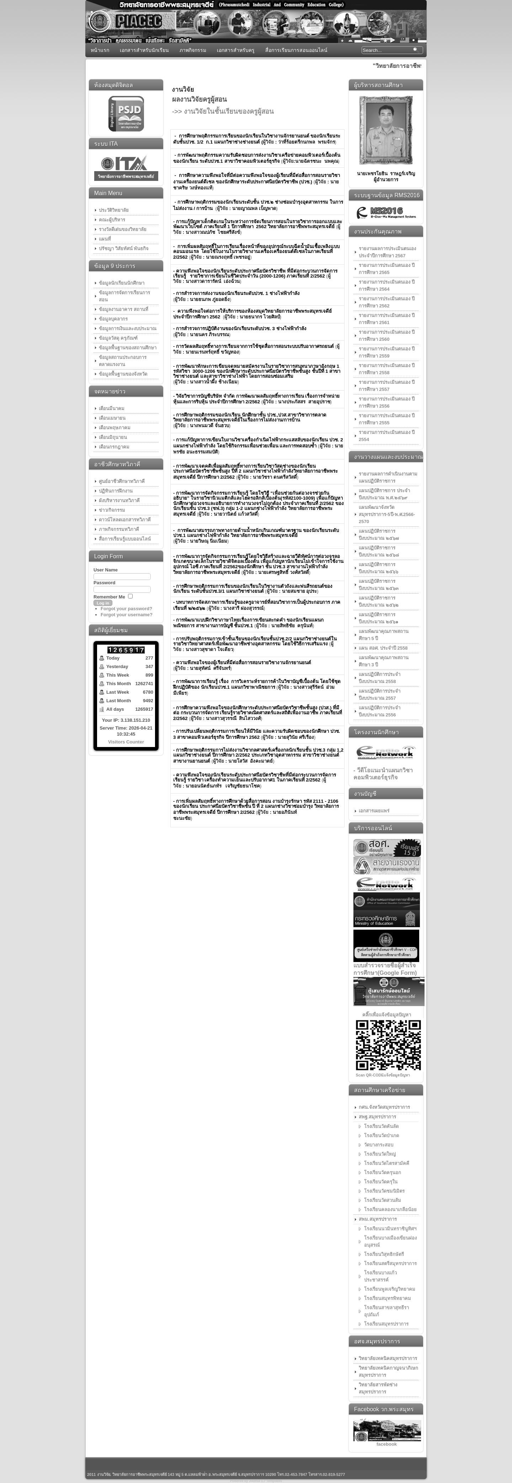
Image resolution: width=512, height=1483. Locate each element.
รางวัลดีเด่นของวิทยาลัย (122, 229)
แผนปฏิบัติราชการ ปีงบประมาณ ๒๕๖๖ (378, 568)
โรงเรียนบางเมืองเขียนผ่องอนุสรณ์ (390, 1241)
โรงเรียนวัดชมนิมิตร (384, 1191)
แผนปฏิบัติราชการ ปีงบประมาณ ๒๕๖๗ (379, 534)
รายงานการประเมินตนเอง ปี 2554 (387, 436)
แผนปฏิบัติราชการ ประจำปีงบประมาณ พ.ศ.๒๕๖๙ (384, 494)
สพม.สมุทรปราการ (378, 1219)
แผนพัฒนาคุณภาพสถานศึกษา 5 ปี (384, 635)
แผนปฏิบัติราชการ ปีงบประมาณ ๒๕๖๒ (379, 601)
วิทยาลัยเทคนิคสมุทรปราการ (388, 1358)
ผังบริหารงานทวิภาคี (119, 500)
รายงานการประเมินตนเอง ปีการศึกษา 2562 (387, 302)
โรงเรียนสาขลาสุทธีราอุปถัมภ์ (386, 1311)
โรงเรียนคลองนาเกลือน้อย (390, 1209)
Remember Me (109, 597)
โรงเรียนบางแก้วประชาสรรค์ (380, 1276)
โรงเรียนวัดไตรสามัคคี (386, 1163)
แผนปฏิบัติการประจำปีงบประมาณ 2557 (379, 694)
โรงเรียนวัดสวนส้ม (382, 1200)
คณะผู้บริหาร (112, 219)
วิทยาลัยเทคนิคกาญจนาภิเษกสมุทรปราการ (388, 1371)
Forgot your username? (127, 614)
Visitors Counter (126, 742)
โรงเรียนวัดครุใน (381, 1181)
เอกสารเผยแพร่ (374, 810)
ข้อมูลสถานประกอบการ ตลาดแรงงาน (122, 361)
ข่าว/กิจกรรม (112, 510)
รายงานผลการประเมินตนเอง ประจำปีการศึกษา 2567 (387, 252)
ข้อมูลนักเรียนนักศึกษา (121, 283)
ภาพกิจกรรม (193, 50)
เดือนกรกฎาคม (114, 447)
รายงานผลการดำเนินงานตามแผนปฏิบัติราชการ (388, 477)
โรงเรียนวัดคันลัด (381, 1126)
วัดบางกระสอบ (378, 1145)
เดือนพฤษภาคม (114, 427)
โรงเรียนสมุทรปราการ (386, 1324)
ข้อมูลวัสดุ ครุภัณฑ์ (118, 338)
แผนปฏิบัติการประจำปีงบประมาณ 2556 (379, 711)
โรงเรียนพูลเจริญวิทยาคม (389, 1289)
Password (104, 582)
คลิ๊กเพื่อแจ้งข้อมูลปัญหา (386, 1014)
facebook (387, 1444)
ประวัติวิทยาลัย (114, 210)
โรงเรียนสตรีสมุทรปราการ (390, 1263)
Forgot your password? (126, 608)
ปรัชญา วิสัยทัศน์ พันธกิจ (124, 248)
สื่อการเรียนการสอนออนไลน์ (296, 50)
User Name (106, 570)
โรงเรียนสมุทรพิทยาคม (387, 1298)
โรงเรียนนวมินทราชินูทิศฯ (390, 1228)
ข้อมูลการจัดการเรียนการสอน (124, 296)
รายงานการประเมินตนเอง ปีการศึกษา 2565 (387, 269)
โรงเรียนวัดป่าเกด (381, 1135)
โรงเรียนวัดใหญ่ (380, 1154)
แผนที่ (105, 239)
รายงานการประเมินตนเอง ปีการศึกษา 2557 (387, 386)
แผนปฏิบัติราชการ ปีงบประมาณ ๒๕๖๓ (379, 585)
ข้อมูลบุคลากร (113, 319)
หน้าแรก (100, 50)
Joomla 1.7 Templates (265, 1481)
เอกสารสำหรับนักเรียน (144, 50)
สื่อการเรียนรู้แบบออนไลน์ (125, 539)
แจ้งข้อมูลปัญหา (397, 1075)
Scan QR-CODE (370, 1075)
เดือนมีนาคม (111, 408)
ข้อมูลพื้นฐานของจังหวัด (123, 374)
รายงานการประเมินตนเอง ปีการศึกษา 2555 (387, 419)
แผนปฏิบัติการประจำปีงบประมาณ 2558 (379, 678)
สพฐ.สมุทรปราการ (377, 1116)
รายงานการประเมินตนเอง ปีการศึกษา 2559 (387, 352)
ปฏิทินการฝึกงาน (116, 491)
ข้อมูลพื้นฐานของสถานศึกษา (127, 347)
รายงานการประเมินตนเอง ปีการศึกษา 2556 (387, 402)
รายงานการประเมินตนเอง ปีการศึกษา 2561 (387, 319)
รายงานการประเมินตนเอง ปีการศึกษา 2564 (387, 285)
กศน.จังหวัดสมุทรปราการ (384, 1107)
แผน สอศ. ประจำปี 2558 (383, 648)
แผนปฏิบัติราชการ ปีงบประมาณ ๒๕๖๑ (378, 618)
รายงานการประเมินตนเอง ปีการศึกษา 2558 (387, 369)
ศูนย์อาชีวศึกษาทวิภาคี (122, 481)
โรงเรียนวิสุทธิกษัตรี (384, 1254)
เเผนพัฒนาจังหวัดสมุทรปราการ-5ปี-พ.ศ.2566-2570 (387, 514)
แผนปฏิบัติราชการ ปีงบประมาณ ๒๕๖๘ (379, 551)
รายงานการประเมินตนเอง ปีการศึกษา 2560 (387, 335)
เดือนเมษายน (112, 418)
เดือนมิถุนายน (113, 437)
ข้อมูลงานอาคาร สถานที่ (123, 309)
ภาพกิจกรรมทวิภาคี (119, 529)
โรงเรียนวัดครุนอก (382, 1172)
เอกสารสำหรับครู (236, 50)
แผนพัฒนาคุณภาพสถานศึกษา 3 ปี (384, 661)
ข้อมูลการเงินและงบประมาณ (127, 328)
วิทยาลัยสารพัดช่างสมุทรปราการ (378, 1388)
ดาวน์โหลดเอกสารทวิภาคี (125, 519)
